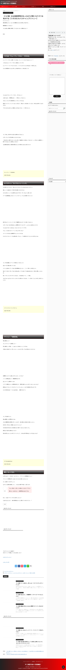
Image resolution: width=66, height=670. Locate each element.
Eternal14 (56, 55)
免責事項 (33, 661)
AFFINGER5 (46, 668)
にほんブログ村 (6, 562)
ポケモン (24, 6)
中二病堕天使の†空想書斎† (9, 3)
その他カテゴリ (52, 6)
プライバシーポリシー (26, 661)
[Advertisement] (23, 44)
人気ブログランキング (7, 557)
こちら (53, 50)
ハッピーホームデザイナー (8, 571)
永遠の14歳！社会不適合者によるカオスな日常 (33, 666)
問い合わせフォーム (39, 661)
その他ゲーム (33, 6)
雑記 (43, 6)
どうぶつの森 (14, 6)
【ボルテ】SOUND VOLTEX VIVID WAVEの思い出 (16, 654)
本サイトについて (5, 6)
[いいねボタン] (4, 504)
